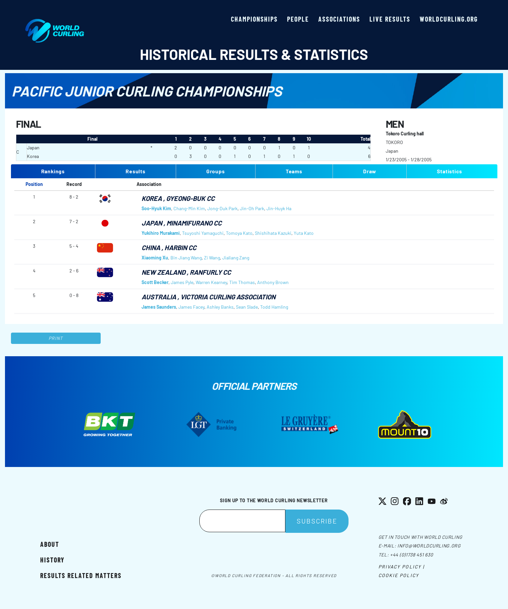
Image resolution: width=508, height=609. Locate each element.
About (49, 544)
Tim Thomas (242, 282)
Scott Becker (155, 282)
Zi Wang (212, 257)
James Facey (191, 307)
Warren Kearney (211, 282)
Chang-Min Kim (189, 208)
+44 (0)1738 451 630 (411, 554)
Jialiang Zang (235, 257)
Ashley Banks (220, 307)
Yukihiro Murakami (161, 233)
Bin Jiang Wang (186, 257)
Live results (389, 19)
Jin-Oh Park (252, 208)
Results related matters (81, 575)
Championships (254, 19)
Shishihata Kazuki (273, 233)
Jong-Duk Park (222, 208)
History (52, 560)
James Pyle (182, 282)
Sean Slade (247, 307)
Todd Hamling (274, 307)
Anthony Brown (273, 282)
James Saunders (159, 307)
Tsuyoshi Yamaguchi (203, 233)
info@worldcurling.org (429, 545)
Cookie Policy (398, 575)
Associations (339, 19)
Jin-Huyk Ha (278, 208)
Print (56, 338)
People (298, 19)
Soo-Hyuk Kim (156, 208)
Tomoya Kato (239, 233)
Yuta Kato (304, 233)
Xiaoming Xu (155, 257)
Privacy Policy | (401, 566)
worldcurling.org (449, 19)
